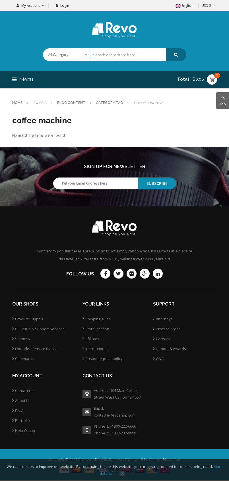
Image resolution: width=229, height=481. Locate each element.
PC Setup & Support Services (40, 328)
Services (22, 338)
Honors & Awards (171, 348)
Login (65, 5)
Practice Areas (168, 328)
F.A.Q (19, 410)
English (186, 5)
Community (24, 358)
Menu (23, 79)
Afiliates (92, 338)
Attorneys (164, 318)
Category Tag (109, 103)
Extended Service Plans (35, 348)
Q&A (160, 358)
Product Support (29, 318)
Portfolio (22, 420)
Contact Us (24, 390)
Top (222, 100)
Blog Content (71, 103)
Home (17, 103)
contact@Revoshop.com (114, 415)
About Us (23, 400)
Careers (163, 338)
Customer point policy (104, 358)
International (96, 348)
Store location (97, 328)
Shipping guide (98, 318)
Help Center (25, 430)
